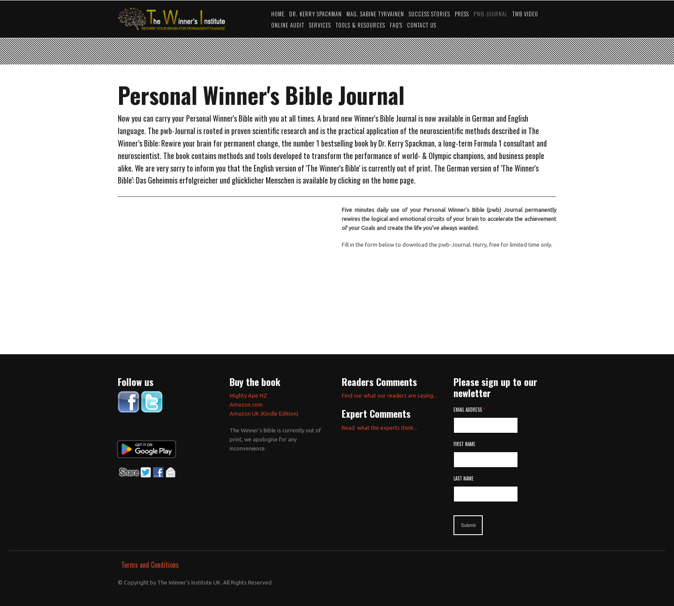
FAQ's (396, 25)
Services (320, 25)
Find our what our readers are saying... (389, 395)
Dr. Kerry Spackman (315, 14)
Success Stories (429, 14)
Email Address (469, 409)
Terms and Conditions (150, 565)
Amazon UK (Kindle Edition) (264, 413)
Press (462, 14)
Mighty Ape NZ (249, 395)
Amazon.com (246, 404)
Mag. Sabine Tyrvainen (375, 14)
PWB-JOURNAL (491, 14)
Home (278, 14)
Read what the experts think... (379, 428)
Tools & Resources (360, 25)
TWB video (525, 14)
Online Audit (287, 25)
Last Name (463, 478)
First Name (464, 444)
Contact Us (421, 25)
